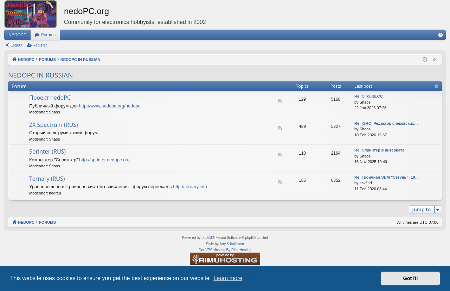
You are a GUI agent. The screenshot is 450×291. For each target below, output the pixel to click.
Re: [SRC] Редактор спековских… (386, 123)
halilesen (237, 244)
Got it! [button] (410, 278)
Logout (16, 45)
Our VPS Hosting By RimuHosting (225, 250)
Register (40, 45)
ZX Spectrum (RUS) (53, 125)
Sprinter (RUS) (47, 151)
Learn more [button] (227, 278)
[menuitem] (440, 35)
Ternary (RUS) (47, 178)
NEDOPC (17, 34)
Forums (48, 34)
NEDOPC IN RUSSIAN (40, 75)
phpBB (206, 238)
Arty (222, 244)
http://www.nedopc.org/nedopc (110, 106)
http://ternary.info (190, 186)
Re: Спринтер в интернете (379, 150)
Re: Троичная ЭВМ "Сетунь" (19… (386, 177)
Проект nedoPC (50, 97)
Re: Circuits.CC (368, 96)
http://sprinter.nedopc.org (104, 159)
